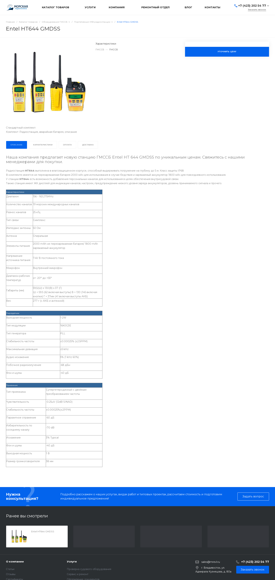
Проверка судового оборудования (89, 569)
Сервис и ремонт (77, 574)
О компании (15, 561)
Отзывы (10, 574)
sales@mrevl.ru (210, 562)
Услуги (72, 561)
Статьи (10, 569)
